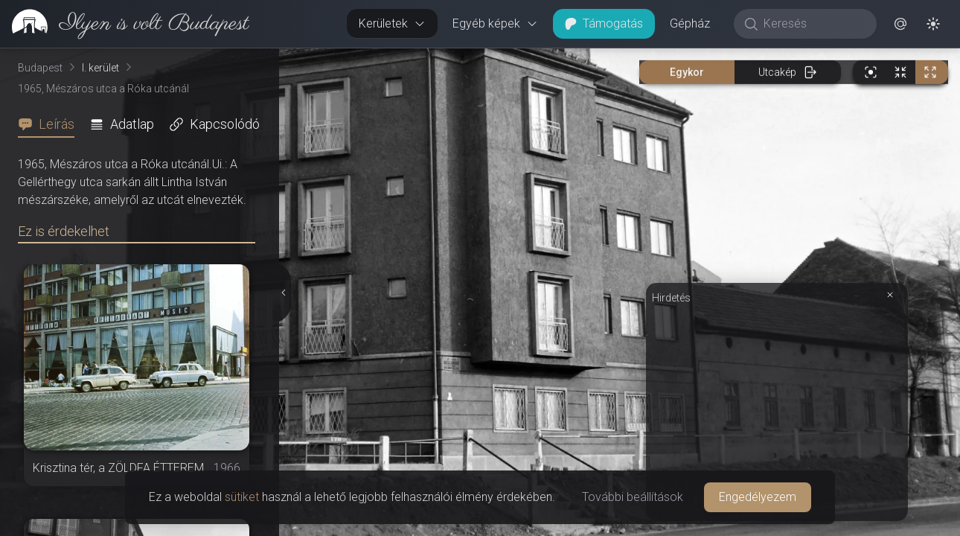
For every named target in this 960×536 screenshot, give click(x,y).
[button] (900, 24)
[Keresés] (813, 24)
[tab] (50, 124)
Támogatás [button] (604, 23)
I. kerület (100, 68)
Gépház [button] (690, 23)
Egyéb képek (495, 23)
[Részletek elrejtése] (283, 292)
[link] (124, 24)
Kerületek (392, 23)
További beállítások (632, 497)
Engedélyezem (757, 497)
